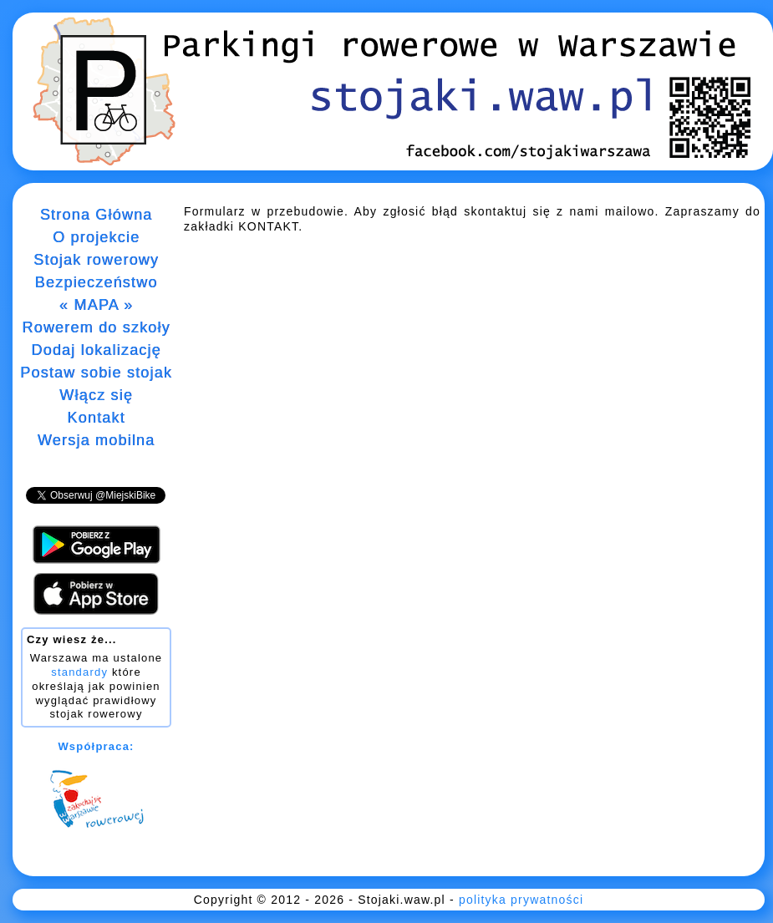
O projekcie (96, 237)
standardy (79, 672)
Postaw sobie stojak (96, 372)
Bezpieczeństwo (96, 282)
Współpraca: (96, 746)
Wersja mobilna (96, 440)
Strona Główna (96, 214)
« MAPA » (96, 305)
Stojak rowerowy (96, 259)
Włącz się (96, 395)
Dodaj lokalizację (95, 350)
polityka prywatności (521, 899)
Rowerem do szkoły (96, 327)
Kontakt (96, 417)
